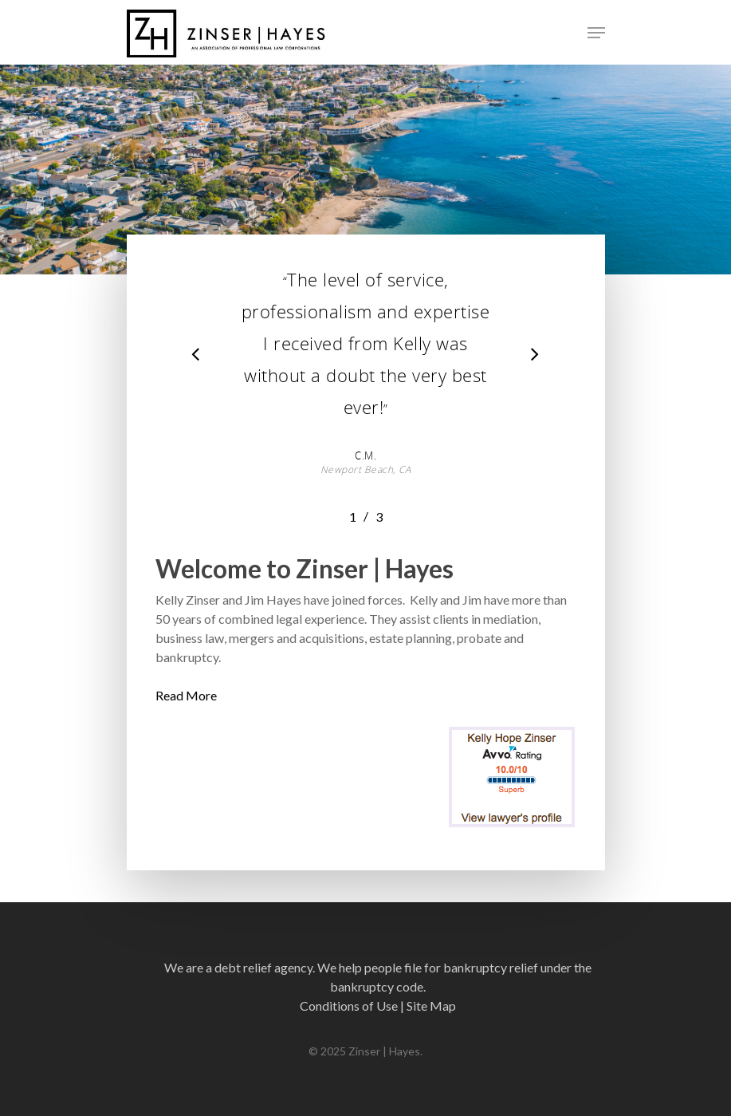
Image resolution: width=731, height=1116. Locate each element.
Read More (186, 695)
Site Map (431, 1005)
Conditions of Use (349, 1005)
